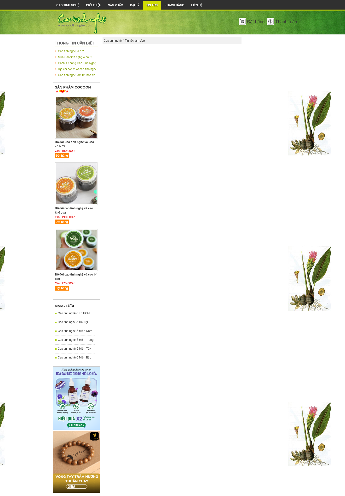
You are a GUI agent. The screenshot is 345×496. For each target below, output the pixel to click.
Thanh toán (286, 21)
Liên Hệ (196, 5)
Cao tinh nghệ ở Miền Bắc (74, 357)
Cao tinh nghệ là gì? (71, 51)
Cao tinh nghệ (67, 5)
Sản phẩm (115, 5)
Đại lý (134, 5)
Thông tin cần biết (74, 43)
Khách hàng (174, 5)
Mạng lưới (64, 306)
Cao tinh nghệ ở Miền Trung (75, 340)
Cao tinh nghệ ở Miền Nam (75, 331)
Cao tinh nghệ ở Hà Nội (73, 322)
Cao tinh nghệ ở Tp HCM (74, 313)
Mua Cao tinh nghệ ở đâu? (75, 57)
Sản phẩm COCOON (73, 87)
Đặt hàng (255, 21)
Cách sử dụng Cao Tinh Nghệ (77, 63)
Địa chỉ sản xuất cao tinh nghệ (77, 69)
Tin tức (152, 5)
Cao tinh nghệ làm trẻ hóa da (76, 75)
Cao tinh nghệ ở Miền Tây (74, 348)
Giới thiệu (93, 5)
